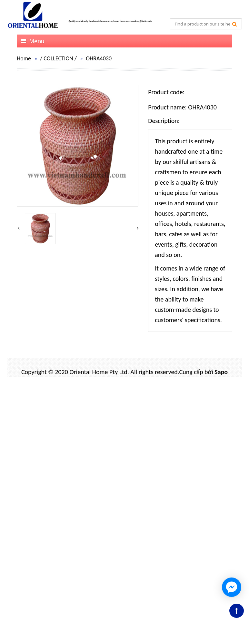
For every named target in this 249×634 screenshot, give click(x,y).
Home (24, 58)
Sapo (221, 372)
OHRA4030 (99, 58)
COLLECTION (58, 58)
